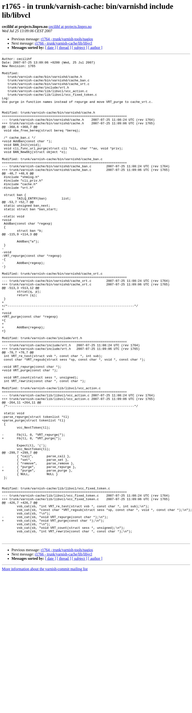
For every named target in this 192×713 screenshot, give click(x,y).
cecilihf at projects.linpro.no (69, 27)
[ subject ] (79, 48)
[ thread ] (64, 48)
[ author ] (95, 48)
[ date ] (50, 48)
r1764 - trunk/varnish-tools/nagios (67, 39)
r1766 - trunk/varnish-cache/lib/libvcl (63, 43)
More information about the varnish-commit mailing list (45, 666)
